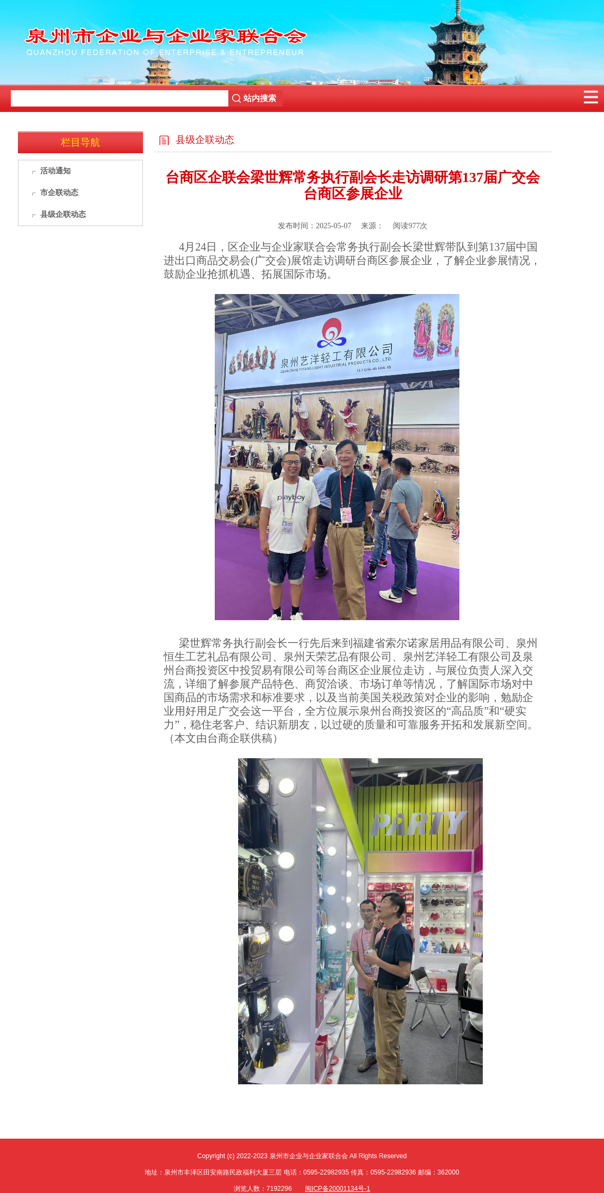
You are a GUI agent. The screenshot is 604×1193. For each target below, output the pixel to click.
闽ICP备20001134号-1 (337, 1188)
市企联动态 (59, 193)
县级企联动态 (63, 214)
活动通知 (55, 171)
